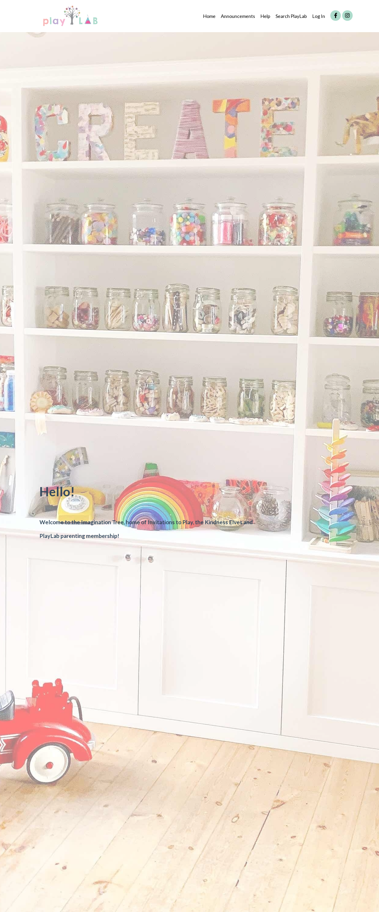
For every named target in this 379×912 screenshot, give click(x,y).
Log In (318, 16)
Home (209, 16)
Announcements (238, 16)
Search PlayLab (291, 16)
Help (265, 16)
